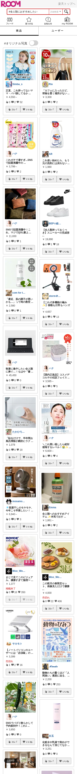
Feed (9, 21)
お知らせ (48, 21)
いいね (29, 109)
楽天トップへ (66, 3)
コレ (14, 109)
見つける (29, 21)
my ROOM (67, 21)
